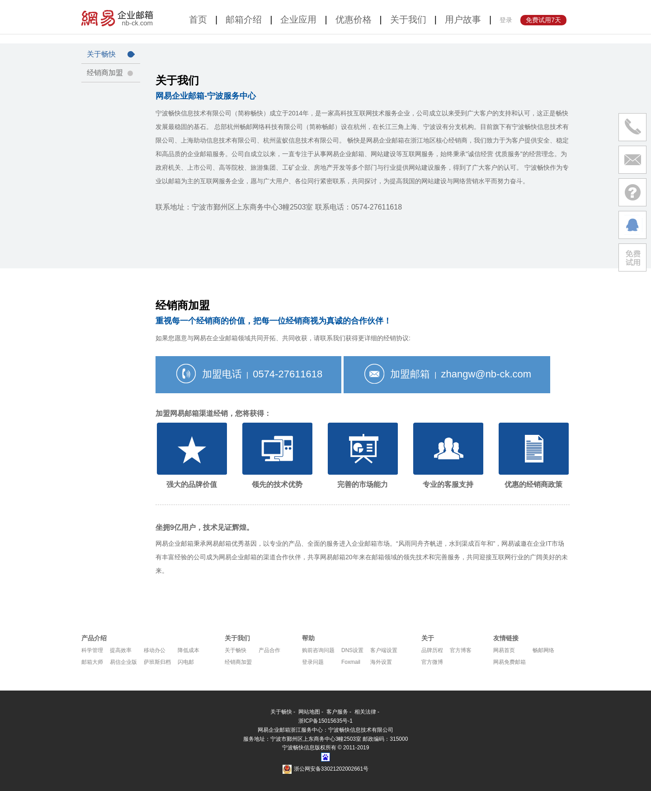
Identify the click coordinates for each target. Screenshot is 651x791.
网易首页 (504, 650)
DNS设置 (352, 650)
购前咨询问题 (318, 650)
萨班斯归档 (157, 662)
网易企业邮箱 (118, 17)
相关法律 (365, 712)
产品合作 (269, 650)
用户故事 (463, 19)
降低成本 (188, 650)
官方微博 (432, 662)
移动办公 (154, 650)
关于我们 (408, 19)
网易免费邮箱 (509, 662)
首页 (198, 19)
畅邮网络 (543, 650)
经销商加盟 (111, 73)
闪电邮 (186, 662)
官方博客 (461, 650)
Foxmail (350, 662)
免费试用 (632, 257)
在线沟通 (632, 225)
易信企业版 (123, 662)
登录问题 (313, 662)
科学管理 (92, 650)
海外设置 (381, 662)
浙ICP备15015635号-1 (325, 721)
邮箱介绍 (244, 19)
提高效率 (121, 650)
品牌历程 (432, 650)
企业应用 (298, 19)
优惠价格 (353, 19)
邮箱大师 (92, 662)
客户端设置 (383, 650)
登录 (506, 20)
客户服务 (337, 712)
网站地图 (309, 712)
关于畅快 (111, 54)
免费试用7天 (543, 20)
